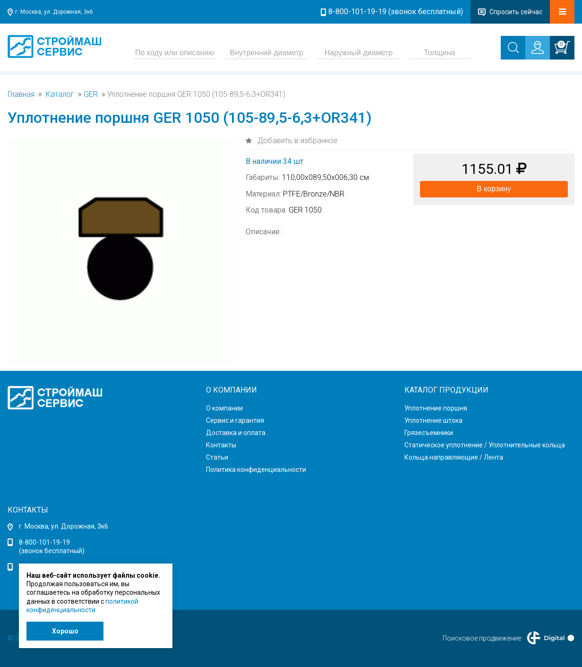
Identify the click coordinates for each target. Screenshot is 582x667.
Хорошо (65, 631)
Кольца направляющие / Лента (453, 457)
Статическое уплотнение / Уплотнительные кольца (484, 445)
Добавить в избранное (297, 140)
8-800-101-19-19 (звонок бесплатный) (395, 11)
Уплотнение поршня (435, 408)
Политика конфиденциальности (256, 469)
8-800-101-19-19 (44, 542)
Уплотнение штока (433, 420)
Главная (21, 94)
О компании (224, 408)
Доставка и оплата (235, 432)
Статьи (217, 457)
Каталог (60, 94)
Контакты (221, 445)
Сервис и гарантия (235, 420)
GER (91, 94)
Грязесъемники (428, 432)
